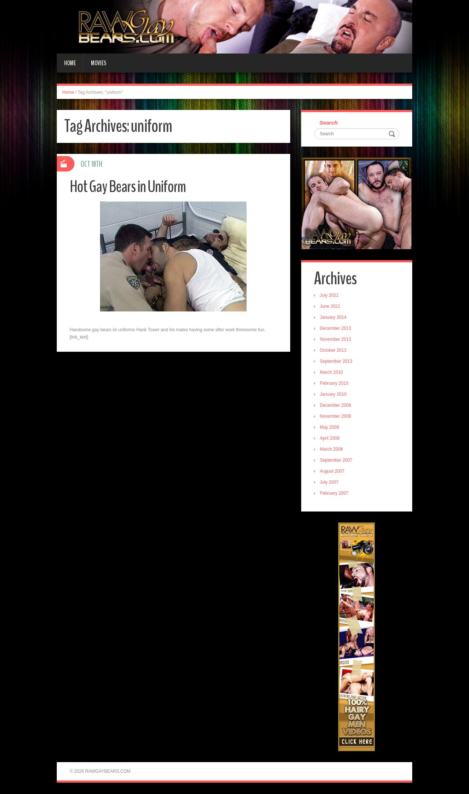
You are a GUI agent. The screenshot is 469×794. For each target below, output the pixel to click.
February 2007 (334, 493)
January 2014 (333, 317)
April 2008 (330, 438)
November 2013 (335, 339)
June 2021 (330, 306)
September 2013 (336, 361)
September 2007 (336, 460)
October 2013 (333, 350)
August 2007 (332, 471)
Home (70, 63)
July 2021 (329, 295)
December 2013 (335, 328)
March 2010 (331, 372)
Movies (98, 63)
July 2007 (329, 482)
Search (329, 123)
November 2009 (335, 416)
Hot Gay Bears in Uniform (128, 187)
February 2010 (334, 383)
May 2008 (329, 427)
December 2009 (335, 405)
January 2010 (333, 394)
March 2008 (331, 449)
